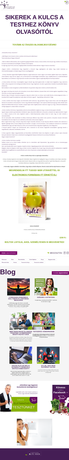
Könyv (42, 259)
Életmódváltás (21, 259)
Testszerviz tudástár (38, 262)
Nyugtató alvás (51, 259)
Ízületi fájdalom (32, 259)
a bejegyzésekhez (9, 253)
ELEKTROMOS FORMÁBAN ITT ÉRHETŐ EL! (34, 175)
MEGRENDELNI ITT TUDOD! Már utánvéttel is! (34, 170)
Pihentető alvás (5, 262)
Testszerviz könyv (25, 262)
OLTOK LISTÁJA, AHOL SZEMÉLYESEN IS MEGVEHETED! (35, 242)
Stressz (15, 262)
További (60, 273)
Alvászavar (4, 259)
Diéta (12, 259)
